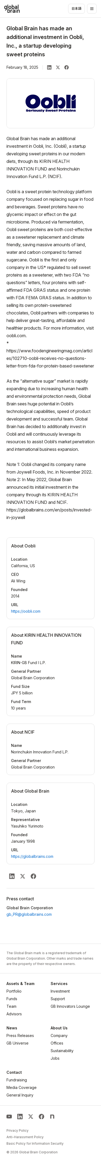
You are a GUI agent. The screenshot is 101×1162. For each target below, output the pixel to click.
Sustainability (62, 1050)
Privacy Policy (17, 1130)
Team (11, 1006)
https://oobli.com (25, 611)
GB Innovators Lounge (70, 1006)
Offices (57, 1043)
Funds (11, 998)
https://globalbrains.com (32, 856)
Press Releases (20, 1035)
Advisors (14, 1014)
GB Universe (17, 1043)
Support (58, 998)
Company (59, 1035)
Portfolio (14, 991)
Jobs (55, 1058)
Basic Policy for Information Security (35, 1143)
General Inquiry (19, 1095)
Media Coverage (21, 1087)
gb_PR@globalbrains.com (29, 914)
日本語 (76, 8)
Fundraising (16, 1080)
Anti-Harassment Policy (25, 1137)
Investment (60, 991)
